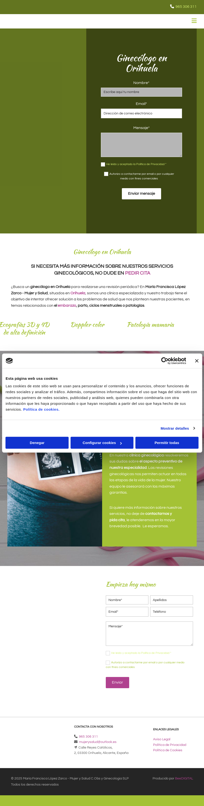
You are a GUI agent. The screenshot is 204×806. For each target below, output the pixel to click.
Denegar (37, 443)
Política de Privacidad (169, 745)
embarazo (67, 305)
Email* (141, 104)
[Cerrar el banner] (196, 360)
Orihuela (77, 293)
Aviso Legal (161, 739)
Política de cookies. (41, 409)
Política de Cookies (167, 750)
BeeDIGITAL (184, 778)
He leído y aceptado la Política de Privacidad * (136, 164)
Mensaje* (141, 128)
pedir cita (137, 273)
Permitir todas (167, 443)
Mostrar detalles (175, 428)
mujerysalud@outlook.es (98, 742)
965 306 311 (186, 7)
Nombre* (141, 83)
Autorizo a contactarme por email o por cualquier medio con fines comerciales (141, 176)
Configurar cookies (102, 443)
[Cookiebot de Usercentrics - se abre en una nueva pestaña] (164, 360)
